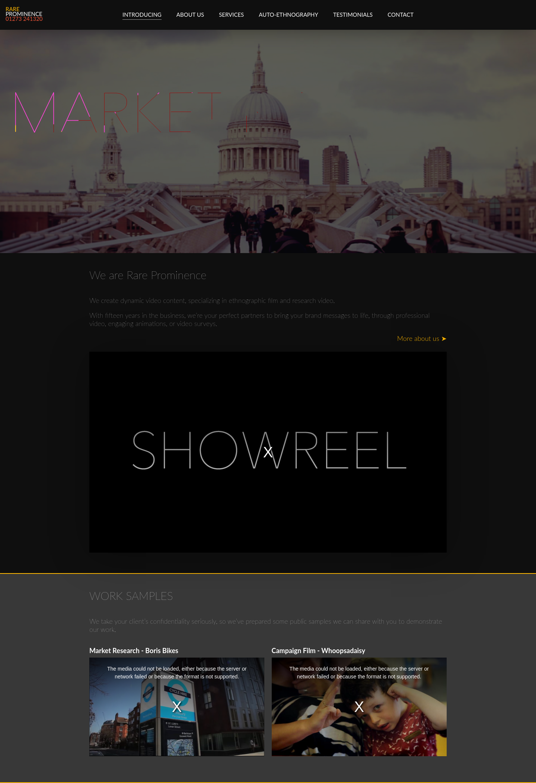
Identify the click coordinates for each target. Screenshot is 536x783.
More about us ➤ (422, 338)
